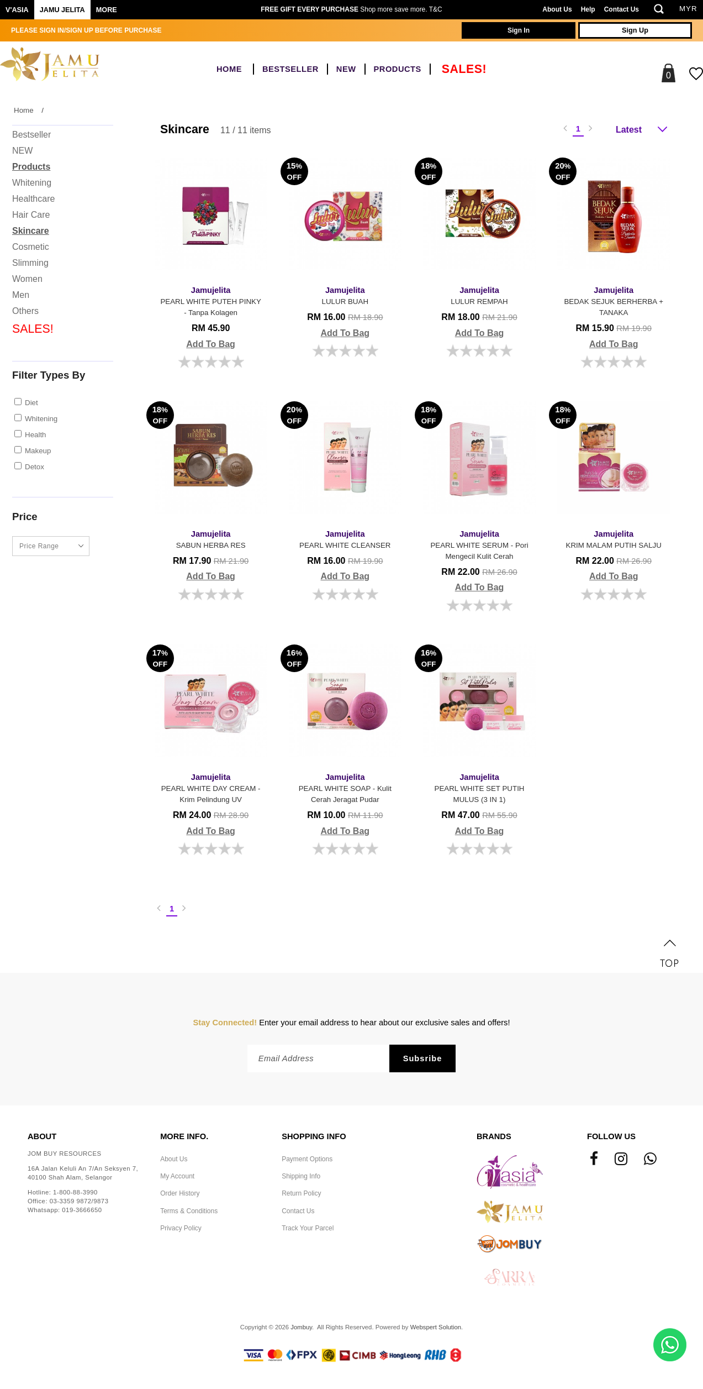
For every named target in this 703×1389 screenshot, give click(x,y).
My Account (177, 1176)
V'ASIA (17, 10)
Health (35, 435)
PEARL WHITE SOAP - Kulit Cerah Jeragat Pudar (345, 787)
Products (397, 69)
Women (27, 279)
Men (20, 295)
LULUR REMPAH (479, 295)
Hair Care (31, 214)
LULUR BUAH (345, 295)
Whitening (31, 182)
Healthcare (33, 198)
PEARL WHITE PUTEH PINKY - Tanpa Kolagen (211, 300)
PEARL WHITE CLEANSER (345, 538)
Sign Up (635, 30)
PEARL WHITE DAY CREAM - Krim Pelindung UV (211, 787)
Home (229, 69)
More (106, 10)
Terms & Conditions (189, 1211)
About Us (557, 9)
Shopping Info (314, 1136)
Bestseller (290, 69)
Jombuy (301, 1327)
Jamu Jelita (62, 10)
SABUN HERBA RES (211, 538)
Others (25, 311)
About (42, 1136)
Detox (34, 467)
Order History (179, 1193)
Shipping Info (301, 1176)
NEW (346, 69)
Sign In (519, 30)
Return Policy (301, 1193)
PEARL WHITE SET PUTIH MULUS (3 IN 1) (479, 787)
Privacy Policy (181, 1228)
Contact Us (621, 9)
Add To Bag (210, 344)
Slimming (30, 263)
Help (588, 9)
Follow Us (611, 1136)
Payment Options (307, 1159)
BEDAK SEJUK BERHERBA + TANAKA (613, 300)
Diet (31, 403)
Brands (494, 1136)
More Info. (184, 1136)
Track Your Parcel (308, 1228)
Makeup (38, 451)
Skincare (30, 230)
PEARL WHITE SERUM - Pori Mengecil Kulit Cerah (479, 544)
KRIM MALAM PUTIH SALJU (613, 538)
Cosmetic (30, 246)
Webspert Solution (435, 1327)
